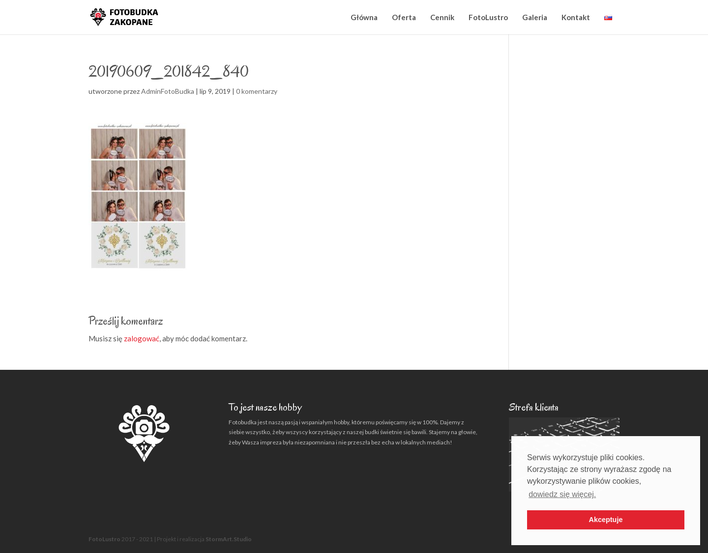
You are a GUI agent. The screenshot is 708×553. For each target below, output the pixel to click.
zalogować (141, 338)
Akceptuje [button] (606, 520)
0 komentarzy (256, 91)
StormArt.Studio (229, 539)
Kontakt (575, 17)
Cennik (442, 17)
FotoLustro (488, 17)
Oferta (404, 17)
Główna (364, 17)
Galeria (534, 17)
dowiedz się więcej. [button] (562, 494)
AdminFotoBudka (167, 91)
